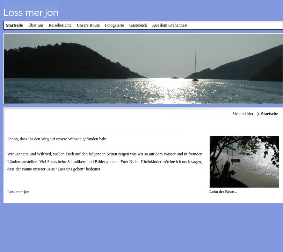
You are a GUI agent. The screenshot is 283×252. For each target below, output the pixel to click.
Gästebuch (138, 25)
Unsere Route (88, 25)
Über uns (36, 25)
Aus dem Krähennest (170, 25)
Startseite (14, 25)
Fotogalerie (114, 25)
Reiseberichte (60, 25)
